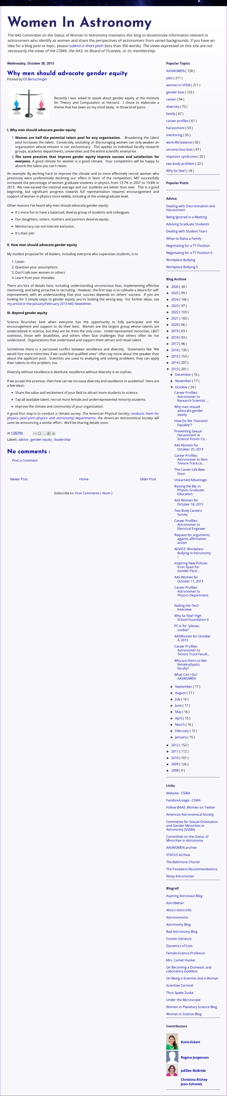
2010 (175, 758)
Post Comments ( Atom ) (93, 493)
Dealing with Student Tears (186, 231)
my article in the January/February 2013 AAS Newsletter (49, 303)
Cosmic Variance (179, 938)
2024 (175, 299)
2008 (175, 770)
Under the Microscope (183, 1000)
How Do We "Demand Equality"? (190, 423)
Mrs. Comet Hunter (181, 960)
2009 (175, 764)
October (181, 387)
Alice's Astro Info (179, 910)
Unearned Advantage (190, 480)
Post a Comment (25, 460)
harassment (175, 128)
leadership (62, 439)
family (171, 113)
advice (23, 439)
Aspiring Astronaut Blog (184, 896)
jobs (169, 78)
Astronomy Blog (178, 924)
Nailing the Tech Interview (186, 607)
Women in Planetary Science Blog (191, 1007)
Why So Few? (176, 170)
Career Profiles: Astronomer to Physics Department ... (191, 593)
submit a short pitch (86, 45)
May (178, 711)
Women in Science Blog (184, 1014)
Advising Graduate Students (187, 224)
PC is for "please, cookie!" (187, 628)
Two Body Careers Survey (188, 512)
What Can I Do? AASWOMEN (185, 676)
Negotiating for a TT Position (188, 245)
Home (84, 479)
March (180, 724)
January (181, 737)
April (179, 718)
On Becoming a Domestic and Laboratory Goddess (188, 969)
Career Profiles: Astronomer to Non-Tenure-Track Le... (191, 459)
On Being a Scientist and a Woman (192, 978)
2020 (175, 324)
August (181, 693)
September (184, 686)
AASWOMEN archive (181, 847)
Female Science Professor (185, 953)
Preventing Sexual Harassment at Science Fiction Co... (190, 435)
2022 (175, 312)
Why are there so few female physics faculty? (190, 664)
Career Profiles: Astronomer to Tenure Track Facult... (192, 650)
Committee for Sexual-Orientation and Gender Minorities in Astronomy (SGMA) (192, 826)
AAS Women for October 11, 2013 (188, 579)
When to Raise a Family (183, 238)
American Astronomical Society (190, 814)
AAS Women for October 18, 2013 (188, 502)
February (182, 731)
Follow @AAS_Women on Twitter (190, 807)
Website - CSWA (178, 793)
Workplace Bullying (180, 260)
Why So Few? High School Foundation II (191, 617)
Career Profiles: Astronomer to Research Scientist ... (191, 396)
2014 (175, 362)
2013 (175, 369)
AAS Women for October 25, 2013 (188, 447)
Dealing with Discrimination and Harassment (190, 208)
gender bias (175, 92)
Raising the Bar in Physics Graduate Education (189, 490)
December (183, 374)
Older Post (148, 479)
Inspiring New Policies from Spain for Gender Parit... (191, 567)
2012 (175, 745)
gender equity (42, 439)
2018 (175, 337)
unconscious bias (180, 149)
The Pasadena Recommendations (191, 869)
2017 (175, 343)
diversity (173, 106)
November (183, 381)
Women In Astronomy (79, 23)
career (171, 99)
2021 (175, 318)
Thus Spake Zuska (179, 992)
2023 (175, 305)
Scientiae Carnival (179, 985)
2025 (175, 293)
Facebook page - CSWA (183, 800)
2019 (175, 331)
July (178, 699)
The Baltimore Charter (183, 862)
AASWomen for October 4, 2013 (192, 638)
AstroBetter (175, 903)
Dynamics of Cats (179, 946)
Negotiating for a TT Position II (189, 253)
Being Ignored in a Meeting (186, 217)
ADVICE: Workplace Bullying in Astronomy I (192, 553)
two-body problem (180, 163)
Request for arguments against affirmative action (192, 539)
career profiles (177, 121)
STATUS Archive (178, 855)
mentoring (174, 135)
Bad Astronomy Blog (181, 931)
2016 (175, 350)
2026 (175, 286)
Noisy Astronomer (180, 876)
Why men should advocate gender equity (188, 411)
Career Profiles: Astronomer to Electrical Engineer (190, 524)
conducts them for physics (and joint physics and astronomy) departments (83, 415)
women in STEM (178, 85)
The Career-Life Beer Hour (189, 471)
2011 (175, 751)
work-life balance (179, 142)
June (179, 705)
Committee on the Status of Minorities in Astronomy (187, 838)
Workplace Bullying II (182, 267)
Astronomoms (177, 917)
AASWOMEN (175, 71)
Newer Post (19, 479)
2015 (175, 356)
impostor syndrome (182, 156)
